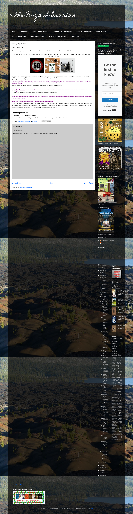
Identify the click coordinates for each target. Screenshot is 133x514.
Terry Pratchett (117, 391)
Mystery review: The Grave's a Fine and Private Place (104, 378)
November (105, 284)
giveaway (119, 363)
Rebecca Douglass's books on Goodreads (116, 285)
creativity (119, 388)
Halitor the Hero (122, 316)
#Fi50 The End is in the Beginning (104, 334)
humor (119, 357)
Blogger (93, 508)
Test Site (104, 243)
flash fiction (117, 339)
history (113, 363)
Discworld (119, 389)
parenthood (114, 418)
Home (14, 31)
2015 (101, 468)
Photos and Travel (19, 36)
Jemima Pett (117, 360)
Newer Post (16, 183)
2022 (101, 268)
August (104, 296)
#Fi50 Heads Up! (104, 351)
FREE (120, 400)
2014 (101, 470)
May (103, 304)
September (105, 292)
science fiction (117, 355)
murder (120, 392)
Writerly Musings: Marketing (104, 370)
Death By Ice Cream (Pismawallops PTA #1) (124, 290)
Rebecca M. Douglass (108, 240)
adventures (118, 377)
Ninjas (120, 422)
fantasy (114, 357)
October (104, 288)
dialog (115, 434)
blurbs (120, 413)
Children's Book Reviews (62, 31)
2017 (101, 463)
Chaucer (119, 419)
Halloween (119, 376)
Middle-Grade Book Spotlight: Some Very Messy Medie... (104, 323)
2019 (101, 275)
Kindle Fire (115, 422)
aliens (113, 400)
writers (113, 389)
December (105, 280)
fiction (113, 406)
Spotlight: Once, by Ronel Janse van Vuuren (104, 343)
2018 (101, 278)
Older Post (88, 183)
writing (114, 341)
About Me (24, 31)
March (104, 451)
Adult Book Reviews (84, 31)
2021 (101, 270)
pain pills (114, 436)
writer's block (115, 407)
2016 (101, 465)
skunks (120, 436)
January (104, 458)
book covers (118, 401)
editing (114, 359)
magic (113, 377)
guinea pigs (115, 392)
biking (113, 382)
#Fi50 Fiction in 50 (37, 36)
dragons (114, 373)
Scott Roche (117, 412)
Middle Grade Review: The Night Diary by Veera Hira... (104, 411)
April (103, 449)
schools (113, 428)
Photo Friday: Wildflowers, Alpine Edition (104, 363)
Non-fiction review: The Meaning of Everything (104, 399)
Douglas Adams (117, 421)
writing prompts (117, 439)
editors (120, 415)
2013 (101, 473)
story (117, 428)
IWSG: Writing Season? (104, 437)
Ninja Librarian (117, 362)
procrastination (115, 394)
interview (114, 416)
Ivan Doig (119, 395)
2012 (101, 475)
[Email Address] (113, 93)
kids (117, 400)
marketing (119, 406)
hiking (120, 359)
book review (114, 345)
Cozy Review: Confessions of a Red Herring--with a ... (104, 310)
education (119, 434)
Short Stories (101, 31)
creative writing (117, 379)
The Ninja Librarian (43, 15)
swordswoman (115, 437)
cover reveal (117, 371)
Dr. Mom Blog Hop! (104, 356)
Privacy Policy (18, 484)
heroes (120, 382)
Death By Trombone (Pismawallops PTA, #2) (125, 299)
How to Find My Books (57, 36)
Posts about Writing (40, 31)
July (103, 299)
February (104, 454)
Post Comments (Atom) (26, 187)
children (114, 415)
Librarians (114, 397)
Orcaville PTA (117, 424)
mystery (114, 353)
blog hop (119, 370)
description (114, 425)
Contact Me (75, 36)
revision (114, 383)
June (103, 301)
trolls (120, 383)
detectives (119, 404)
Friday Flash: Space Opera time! (103, 389)
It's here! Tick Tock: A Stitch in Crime (104, 443)
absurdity (114, 413)
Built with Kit (110, 110)
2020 (101, 273)
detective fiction (117, 427)
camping (114, 403)
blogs (113, 401)
